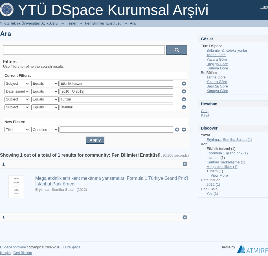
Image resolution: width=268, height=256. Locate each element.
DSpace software (13, 247)
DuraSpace (71, 247)
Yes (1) (212, 193)
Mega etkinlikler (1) (222, 167)
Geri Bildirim (22, 253)
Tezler (72, 23)
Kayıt (205, 115)
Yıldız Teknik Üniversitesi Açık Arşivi (29, 23)
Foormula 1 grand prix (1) (227, 153)
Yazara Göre (217, 59)
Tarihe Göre (216, 55)
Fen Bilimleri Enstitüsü (103, 23)
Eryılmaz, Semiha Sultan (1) (229, 139)
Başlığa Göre (217, 64)
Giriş (264, 7)
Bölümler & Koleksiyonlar (227, 50)
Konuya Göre (217, 68)
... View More (217, 175)
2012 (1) (213, 184)
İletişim (5, 253)
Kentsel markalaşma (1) (226, 162)
